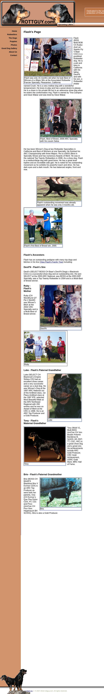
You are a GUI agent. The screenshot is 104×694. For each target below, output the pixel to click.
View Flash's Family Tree (51, 262)
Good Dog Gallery (9, 48)
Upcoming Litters (65, 25)
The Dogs (13, 38)
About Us (13, 52)
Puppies (13, 41)
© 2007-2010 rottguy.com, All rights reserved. (51, 691)
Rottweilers (12, 34)
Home (14, 31)
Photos (14, 45)
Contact (13, 55)
